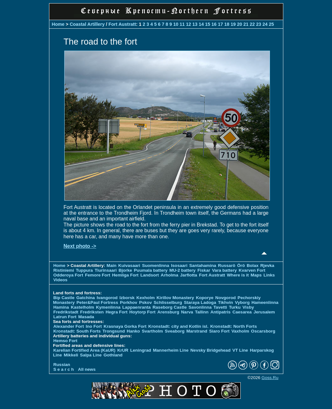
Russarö (226, 265)
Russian (61, 364)
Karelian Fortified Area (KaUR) (84, 350)
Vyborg (242, 302)
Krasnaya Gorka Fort (125, 326)
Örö (241, 265)
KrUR (122, 350)
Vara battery (224, 270)
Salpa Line (91, 355)
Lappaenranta (136, 307)
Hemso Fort (65, 340)
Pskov (145, 302)
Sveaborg (175, 331)
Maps (256, 275)
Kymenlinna (108, 307)
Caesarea (241, 312)
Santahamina (202, 265)
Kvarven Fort (252, 270)
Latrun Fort (65, 316)
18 (226, 24)
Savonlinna (200, 307)
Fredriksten (92, 312)
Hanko (133, 331)
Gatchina (85, 297)
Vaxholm (240, 331)
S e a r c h (63, 369)
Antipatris (220, 312)
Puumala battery (151, 270)
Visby (248, 307)
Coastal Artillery (87, 24)
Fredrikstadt (66, 312)
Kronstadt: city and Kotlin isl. (178, 326)
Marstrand (196, 331)
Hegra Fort (117, 312)
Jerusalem (264, 312)
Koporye (204, 297)
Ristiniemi (63, 270)
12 (188, 24)
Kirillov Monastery (175, 297)
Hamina (61, 307)
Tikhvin (225, 302)
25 (271, 24)
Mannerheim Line (170, 350)
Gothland (113, 355)
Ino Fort (94, 326)
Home (58, 24)
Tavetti (220, 307)
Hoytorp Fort (142, 312)
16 (213, 24)
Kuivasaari (129, 265)
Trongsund (113, 331)
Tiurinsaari (106, 270)
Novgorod (225, 297)
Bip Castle (63, 297)
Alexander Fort (68, 326)
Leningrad (140, 350)
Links (269, 275)
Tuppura (84, 270)
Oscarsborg (263, 331)
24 (264, 24)
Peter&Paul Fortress (97, 302)
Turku (235, 307)
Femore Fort (97, 275)
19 (233, 24)
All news (86, 369)
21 (245, 24)
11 (182, 24)
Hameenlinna (265, 302)
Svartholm (152, 331)
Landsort (149, 275)
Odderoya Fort (68, 275)
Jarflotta (188, 275)
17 (220, 24)
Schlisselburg (168, 302)
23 (258, 24)
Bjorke (125, 270)
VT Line (240, 350)
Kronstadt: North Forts (233, 326)
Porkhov (128, 302)
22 (252, 24)
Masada (86, 316)
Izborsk (127, 297)
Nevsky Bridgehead (210, 350)
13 (194, 24)
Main (112, 265)
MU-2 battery (182, 270)
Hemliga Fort (125, 275)
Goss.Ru (270, 377)
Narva (187, 312)
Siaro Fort (219, 331)
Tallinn (201, 312)
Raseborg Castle (169, 307)
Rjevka (267, 265)
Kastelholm (82, 307)
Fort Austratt (122, 24)
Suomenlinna (155, 265)
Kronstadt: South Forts (77, 331)
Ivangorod (107, 297)
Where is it (238, 275)
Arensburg (168, 312)
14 (201, 24)
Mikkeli (71, 355)
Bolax (252, 265)
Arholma (169, 275)
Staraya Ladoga (200, 302)
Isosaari (179, 265)
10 (175, 24)
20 (239, 24)
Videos (60, 279)
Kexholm (146, 297)
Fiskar (203, 270)
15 (207, 24)
